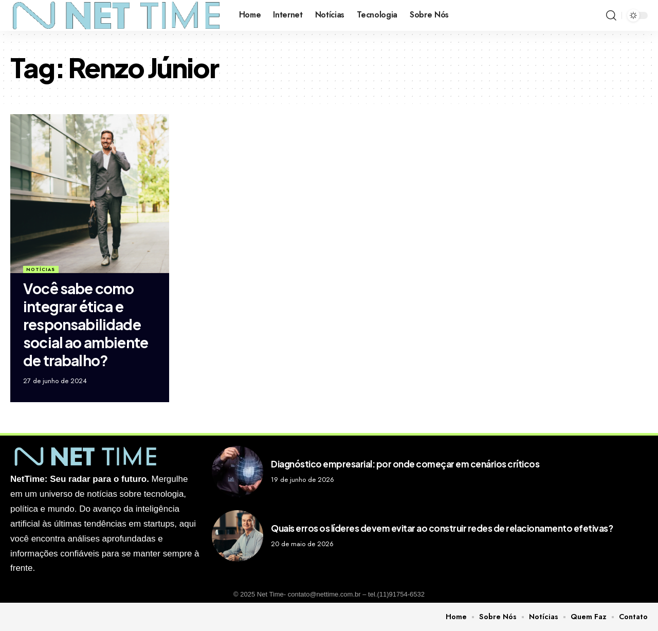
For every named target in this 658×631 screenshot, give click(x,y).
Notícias (40, 269)
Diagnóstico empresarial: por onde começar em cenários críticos (405, 464)
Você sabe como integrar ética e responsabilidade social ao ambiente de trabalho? (85, 324)
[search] (611, 15)
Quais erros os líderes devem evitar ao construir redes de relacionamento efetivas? (442, 528)
